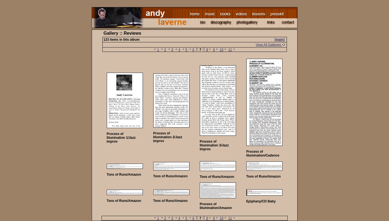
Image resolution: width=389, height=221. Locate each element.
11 (230, 50)
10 (221, 50)
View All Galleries (271, 45)
